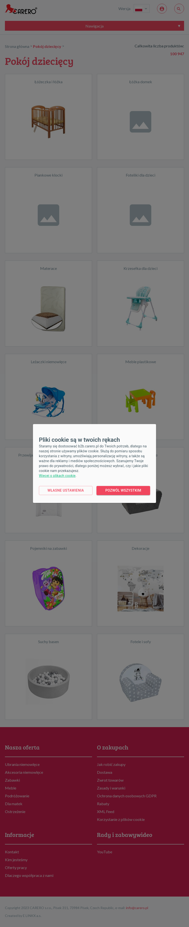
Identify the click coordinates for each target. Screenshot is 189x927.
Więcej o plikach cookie (57, 476)
